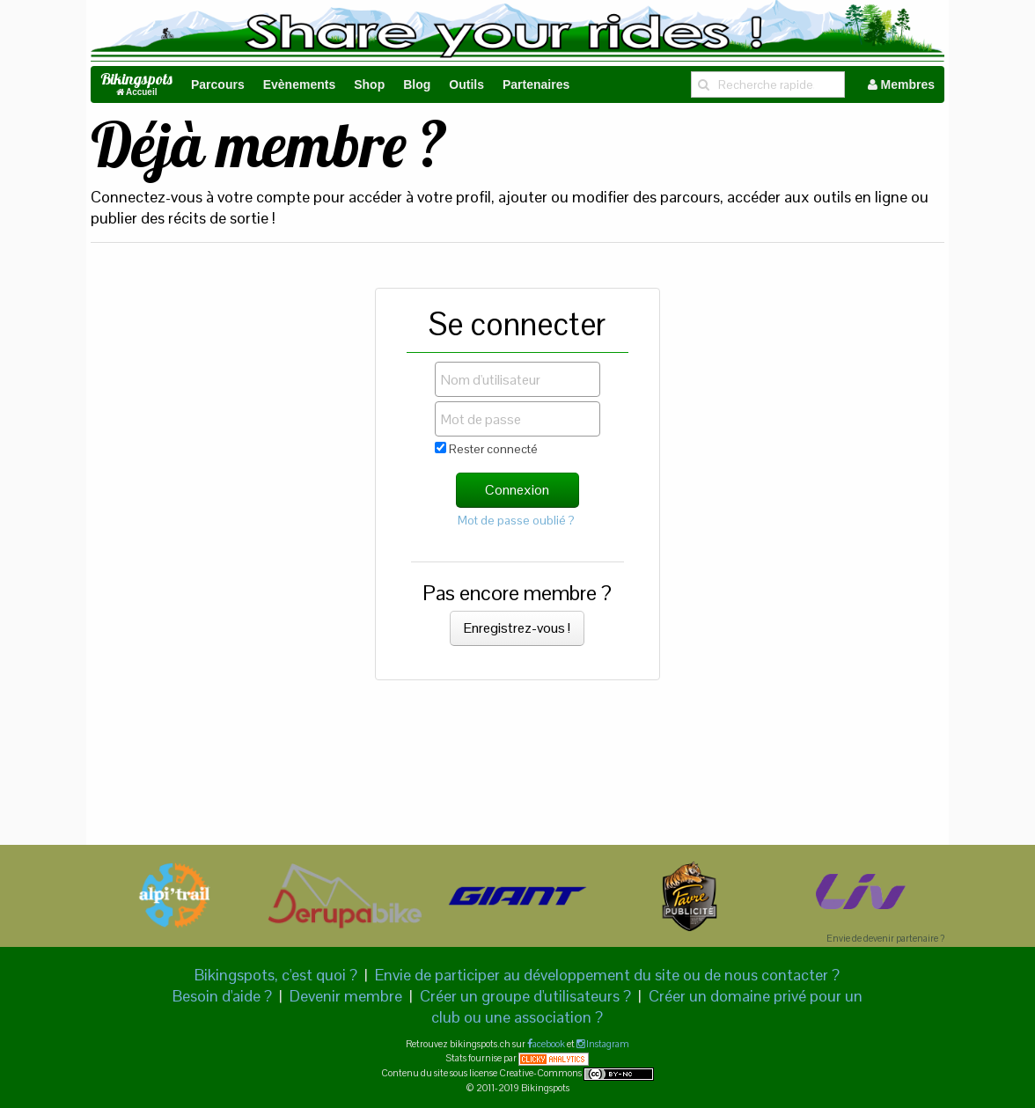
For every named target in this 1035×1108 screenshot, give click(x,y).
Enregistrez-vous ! (517, 628)
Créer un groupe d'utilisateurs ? (525, 996)
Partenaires (536, 84)
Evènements (299, 84)
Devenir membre (346, 996)
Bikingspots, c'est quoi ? (276, 975)
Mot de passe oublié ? (516, 520)
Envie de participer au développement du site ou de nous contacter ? (607, 975)
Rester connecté (486, 449)
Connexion (517, 490)
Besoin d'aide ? (222, 996)
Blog (416, 84)
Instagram (606, 1044)
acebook (548, 1044)
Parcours (218, 84)
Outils (466, 84)
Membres (901, 84)
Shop (369, 84)
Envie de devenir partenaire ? (885, 938)
